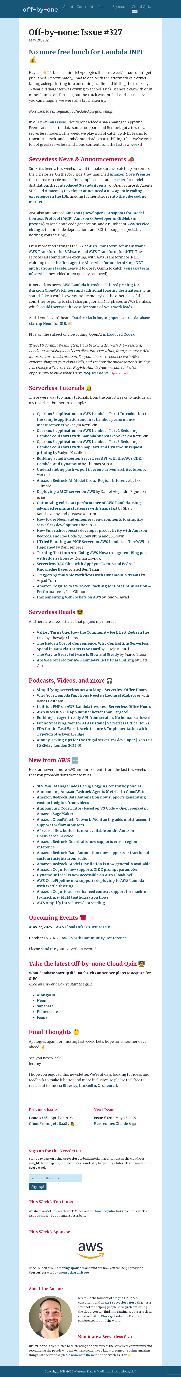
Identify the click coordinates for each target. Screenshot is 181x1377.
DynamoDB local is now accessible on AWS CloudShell (85, 875)
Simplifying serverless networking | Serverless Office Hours (92, 690)
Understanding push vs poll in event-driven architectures (89, 469)
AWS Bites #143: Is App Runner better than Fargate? (83, 712)
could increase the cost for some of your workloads (86, 307)
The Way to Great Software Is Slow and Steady (78, 654)
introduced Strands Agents (82, 185)
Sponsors (121, 7)
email (112, 1085)
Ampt (117, 1298)
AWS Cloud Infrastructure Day (83, 927)
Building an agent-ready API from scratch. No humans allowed (93, 718)
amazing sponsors (71, 1268)
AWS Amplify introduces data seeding (71, 903)
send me (48, 949)
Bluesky (70, 1085)
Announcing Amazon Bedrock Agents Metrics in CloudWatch (92, 792)
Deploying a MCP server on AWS (66, 491)
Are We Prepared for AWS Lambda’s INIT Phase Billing (85, 660)
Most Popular (105, 1211)
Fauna (42, 1017)
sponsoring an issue (74, 1272)
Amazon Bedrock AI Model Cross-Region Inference (83, 480)
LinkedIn (87, 1085)
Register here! (95, 373)
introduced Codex (119, 334)
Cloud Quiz (141, 9)
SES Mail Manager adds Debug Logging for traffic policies (89, 786)
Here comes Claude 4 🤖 (115, 1124)
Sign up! (37, 1187)
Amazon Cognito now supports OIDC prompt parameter (87, 869)
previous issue (53, 122)
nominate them (82, 1355)
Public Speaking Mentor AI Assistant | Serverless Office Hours (93, 723)
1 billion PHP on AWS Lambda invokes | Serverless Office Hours (94, 706)
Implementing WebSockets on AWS (69, 597)
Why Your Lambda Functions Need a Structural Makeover (88, 695)
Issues (104, 7)
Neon (41, 1000)
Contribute (86, 7)
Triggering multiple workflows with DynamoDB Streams (88, 575)
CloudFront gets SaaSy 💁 (52, 1124)
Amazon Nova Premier (130, 174)
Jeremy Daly (84, 1371)
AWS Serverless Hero (120, 1302)
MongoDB (46, 995)
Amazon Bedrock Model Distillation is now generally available (93, 864)
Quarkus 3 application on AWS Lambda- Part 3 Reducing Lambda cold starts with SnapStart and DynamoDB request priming (89, 447)
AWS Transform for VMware (54, 252)
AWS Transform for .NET (111, 252)
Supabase (45, 1006)
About (68, 7)
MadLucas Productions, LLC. (116, 1371)
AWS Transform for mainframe (117, 246)
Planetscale (47, 1012)
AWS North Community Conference (94, 938)
